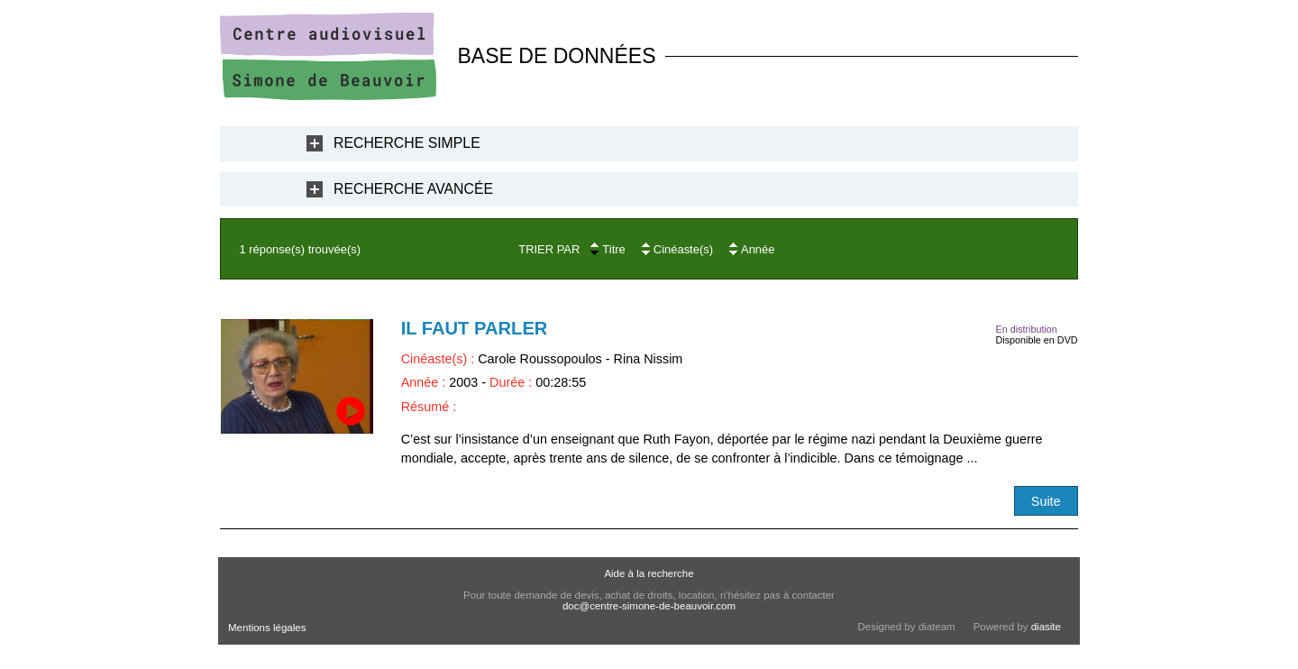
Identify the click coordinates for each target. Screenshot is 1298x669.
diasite (1046, 626)
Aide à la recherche (648, 573)
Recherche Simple (407, 143)
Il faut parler (474, 328)
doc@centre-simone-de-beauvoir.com (649, 605)
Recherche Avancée (413, 189)
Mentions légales (267, 627)
